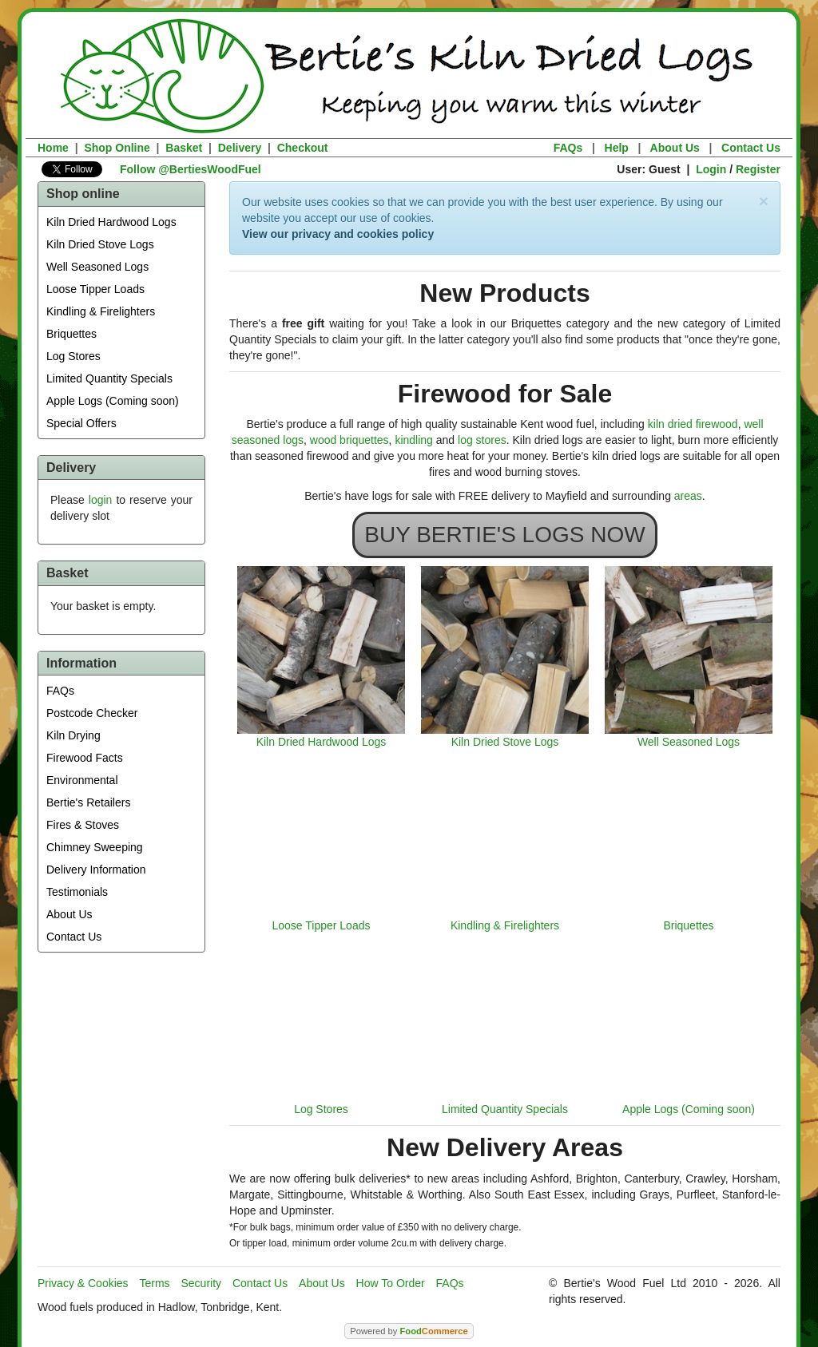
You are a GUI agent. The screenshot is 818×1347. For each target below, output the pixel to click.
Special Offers (81, 423)
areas (688, 495)
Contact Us (750, 147)
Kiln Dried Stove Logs (100, 244)
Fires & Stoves (82, 824)
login (101, 499)
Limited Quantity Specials (109, 378)
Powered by (408, 1331)
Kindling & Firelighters (100, 311)
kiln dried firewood (693, 424)
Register (758, 169)
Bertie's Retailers (88, 802)
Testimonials (77, 891)
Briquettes (71, 333)
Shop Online (116, 147)
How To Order (390, 1283)
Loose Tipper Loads (95, 289)
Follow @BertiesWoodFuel (190, 169)
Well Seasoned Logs (97, 266)
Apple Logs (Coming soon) (112, 400)
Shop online (83, 193)
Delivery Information (96, 869)
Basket (183, 147)
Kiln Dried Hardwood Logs (111, 222)
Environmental (82, 780)
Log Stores (73, 356)
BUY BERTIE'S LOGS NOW (504, 534)
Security (201, 1283)
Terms (154, 1283)
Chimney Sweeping (94, 847)
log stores (482, 440)
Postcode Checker (91, 713)
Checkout (302, 147)
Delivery (239, 147)
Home (53, 147)
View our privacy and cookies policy (338, 234)
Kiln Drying (73, 735)
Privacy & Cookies (83, 1283)
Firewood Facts (84, 757)
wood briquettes (349, 440)
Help (617, 147)
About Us (675, 147)
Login (711, 169)
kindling (413, 440)
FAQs (568, 147)
